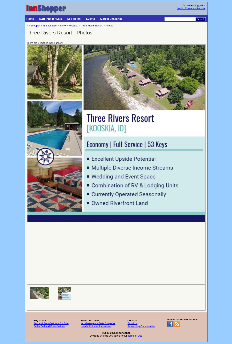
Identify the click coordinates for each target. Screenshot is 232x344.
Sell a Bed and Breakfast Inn (49, 326)
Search (200, 19)
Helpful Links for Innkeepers (96, 326)
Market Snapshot (111, 18)
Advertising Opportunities (141, 326)
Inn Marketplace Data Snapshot (98, 323)
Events (90, 18)
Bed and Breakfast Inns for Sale (51, 323)
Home (30, 18)
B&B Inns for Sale (50, 18)
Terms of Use (135, 335)
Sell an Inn (74, 18)
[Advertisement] (116, 253)
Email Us (132, 323)
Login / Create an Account (191, 8)
